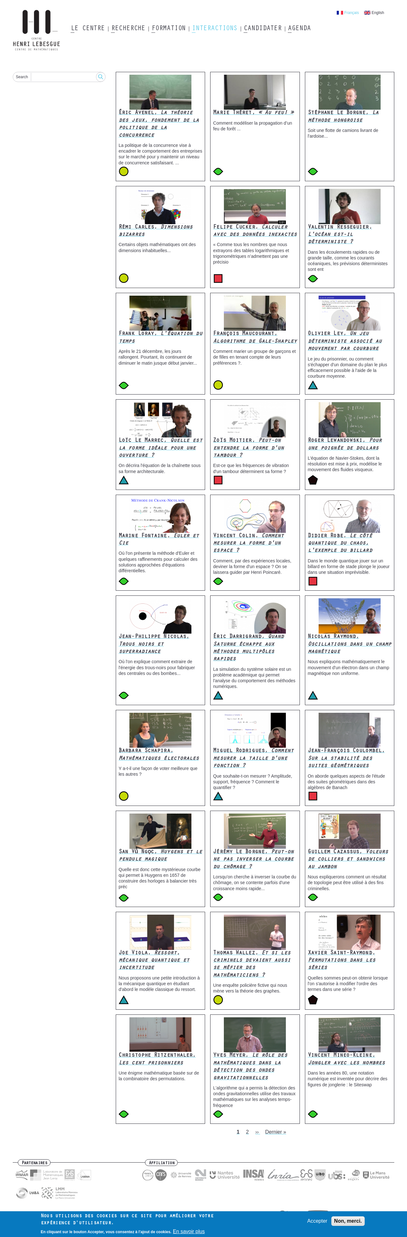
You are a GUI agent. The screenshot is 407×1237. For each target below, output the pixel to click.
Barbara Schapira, (159, 754)
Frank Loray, (160, 337)
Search (22, 77)
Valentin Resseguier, (340, 235)
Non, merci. (348, 1223)
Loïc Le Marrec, (160, 448)
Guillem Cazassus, (348, 859)
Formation (168, 28)
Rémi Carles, (155, 231)
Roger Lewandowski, (345, 444)
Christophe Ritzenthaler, (157, 1059)
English (378, 12)
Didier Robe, (340, 543)
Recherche (128, 28)
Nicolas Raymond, (349, 644)
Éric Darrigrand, (248, 648)
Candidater (262, 28)
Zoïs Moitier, (248, 448)
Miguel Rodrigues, (253, 758)
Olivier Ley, (345, 341)
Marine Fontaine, (159, 539)
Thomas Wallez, (251, 965)
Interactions (214, 28)
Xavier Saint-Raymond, (341, 961)
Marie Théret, (253, 113)
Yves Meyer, (250, 1067)
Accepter (317, 1223)
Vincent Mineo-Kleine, (346, 1059)
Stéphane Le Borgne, (343, 116)
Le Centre (88, 28)
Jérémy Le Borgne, (253, 859)
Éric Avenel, (159, 124)
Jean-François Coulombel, (346, 758)
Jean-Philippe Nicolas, (154, 644)
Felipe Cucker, (255, 231)
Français (351, 12)
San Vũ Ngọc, (160, 855)
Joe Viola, (154, 961)
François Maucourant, (255, 337)
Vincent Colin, (248, 543)
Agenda (299, 28)
